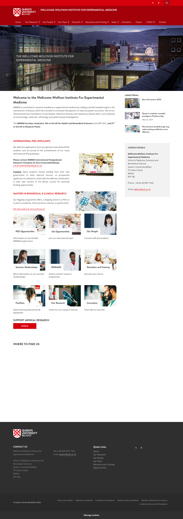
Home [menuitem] (18, 22)
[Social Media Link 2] (141, 447)
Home (96, 451)
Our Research (99, 454)
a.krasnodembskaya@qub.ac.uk (27, 165)
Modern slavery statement (128, 500)
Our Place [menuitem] (62, 22)
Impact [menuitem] (139, 22)
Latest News (131, 95)
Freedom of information (104, 500)
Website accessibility (84, 500)
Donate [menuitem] (162, 22)
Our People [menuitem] (48, 22)
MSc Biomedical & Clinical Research (29, 209)
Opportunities (99, 467)
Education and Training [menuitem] (96, 22)
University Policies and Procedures (153, 504)
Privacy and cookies (65, 500)
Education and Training (103, 464)
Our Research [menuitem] (31, 22)
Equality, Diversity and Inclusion (154, 500)
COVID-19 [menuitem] (150, 22)
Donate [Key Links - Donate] (24, 326)
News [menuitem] (114, 22)
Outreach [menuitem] (76, 22)
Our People (98, 458)
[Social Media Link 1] (136, 447)
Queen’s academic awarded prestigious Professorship (153, 114)
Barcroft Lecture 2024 (151, 99)
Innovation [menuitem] (126, 22)
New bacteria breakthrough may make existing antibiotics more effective (155, 129)
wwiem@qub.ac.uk (142, 189)
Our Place (97, 461)
